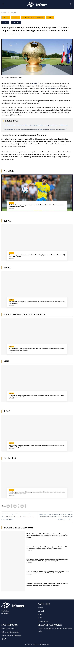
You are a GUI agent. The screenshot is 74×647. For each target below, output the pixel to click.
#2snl (5, 17)
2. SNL (40, 618)
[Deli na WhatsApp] (8, 506)
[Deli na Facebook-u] (11, 506)
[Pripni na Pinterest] (22, 506)
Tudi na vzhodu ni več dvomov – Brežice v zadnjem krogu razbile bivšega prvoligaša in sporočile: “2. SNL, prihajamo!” (35, 129)
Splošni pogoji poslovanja (10, 632)
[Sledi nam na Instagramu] (2, 639)
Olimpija (16, 22)
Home (3, 13)
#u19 (50, 17)
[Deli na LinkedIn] (25, 506)
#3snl (15, 17)
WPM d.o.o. (28, 644)
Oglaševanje (5, 613)
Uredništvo (5, 611)
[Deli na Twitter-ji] (15, 506)
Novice (13, 13)
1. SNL (5, 22)
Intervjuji (41, 611)
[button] (2, 4)
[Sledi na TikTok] (5, 639)
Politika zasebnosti (7, 628)
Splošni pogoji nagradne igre (11, 635)
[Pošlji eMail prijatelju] (18, 506)
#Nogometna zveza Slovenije (33, 17)
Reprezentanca (43, 621)
